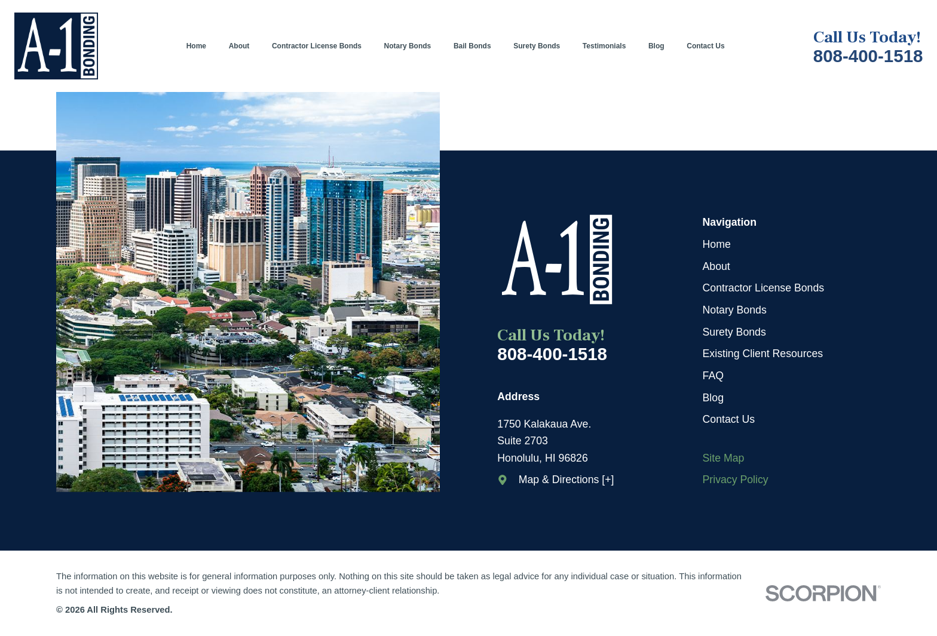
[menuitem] (202, 46)
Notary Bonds (735, 310)
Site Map (724, 458)
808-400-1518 (868, 56)
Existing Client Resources (763, 354)
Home (717, 244)
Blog (713, 398)
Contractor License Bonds (764, 288)
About (716, 266)
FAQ (713, 376)
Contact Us (729, 419)
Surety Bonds (734, 332)
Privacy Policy (735, 480)
